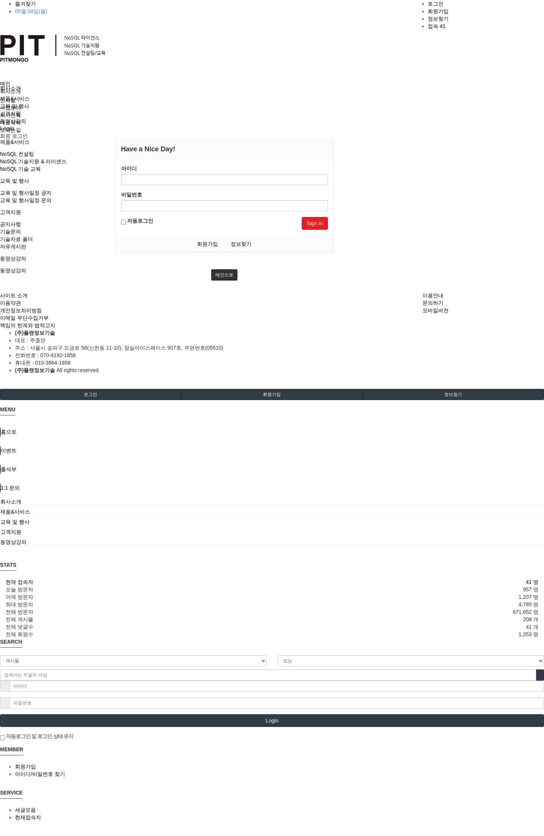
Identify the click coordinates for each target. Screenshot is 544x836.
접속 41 (436, 26)
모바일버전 (435, 310)
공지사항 (10, 224)
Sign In (315, 223)
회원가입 (438, 11)
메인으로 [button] (224, 275)
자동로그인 (137, 221)
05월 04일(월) (31, 11)
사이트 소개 (14, 295)
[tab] (272, 501)
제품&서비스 (15, 142)
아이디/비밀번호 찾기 (40, 774)
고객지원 (10, 212)
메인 (5, 84)
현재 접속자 (19, 582)
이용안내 (432, 295)
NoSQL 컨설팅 (17, 154)
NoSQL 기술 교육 (20, 169)
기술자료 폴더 (16, 239)
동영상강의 (13, 258)
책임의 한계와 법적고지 (27, 325)
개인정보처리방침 (21, 310)
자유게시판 (13, 247)
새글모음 (25, 810)
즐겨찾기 (25, 4)
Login (271, 721)
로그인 (435, 4)
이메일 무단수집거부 (24, 318)
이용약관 (10, 303)
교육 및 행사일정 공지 (26, 193)
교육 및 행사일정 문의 (26, 200)
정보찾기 (438, 19)
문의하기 (432, 303)
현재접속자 (28, 817)
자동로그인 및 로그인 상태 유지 (36, 736)
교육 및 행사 (14, 181)
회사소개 (10, 91)
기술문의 (10, 232)
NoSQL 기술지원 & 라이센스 (33, 161)
